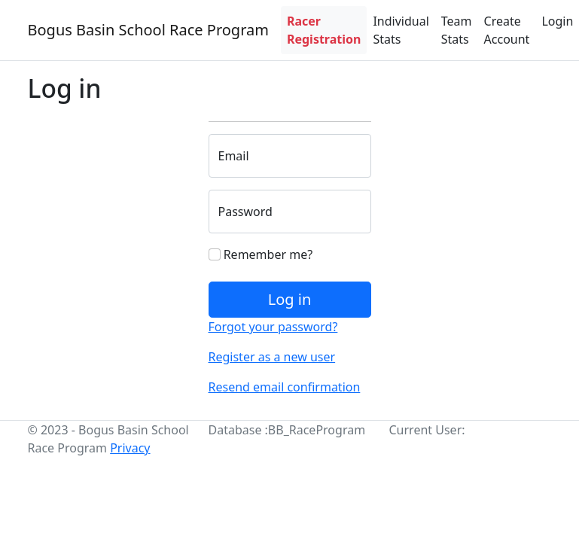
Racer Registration (324, 30)
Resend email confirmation (285, 387)
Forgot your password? (273, 326)
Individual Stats (400, 30)
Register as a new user (272, 357)
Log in (290, 299)
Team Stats (456, 30)
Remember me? (261, 254)
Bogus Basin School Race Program (148, 30)
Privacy (130, 448)
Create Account (507, 30)
